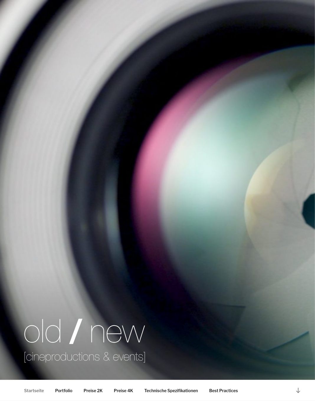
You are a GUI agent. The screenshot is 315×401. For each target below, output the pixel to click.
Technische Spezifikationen (171, 390)
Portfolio (63, 390)
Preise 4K (123, 390)
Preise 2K (93, 390)
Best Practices (223, 390)
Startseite (34, 390)
